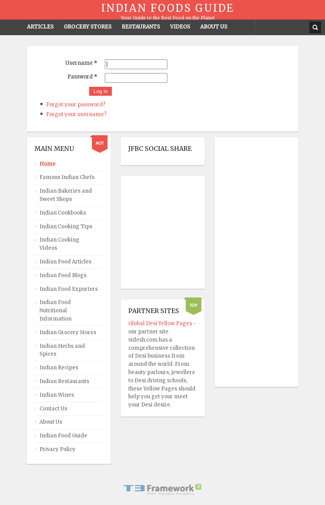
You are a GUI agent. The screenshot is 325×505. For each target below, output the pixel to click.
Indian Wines (57, 395)
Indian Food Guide (63, 435)
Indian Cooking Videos (59, 243)
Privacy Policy (57, 449)
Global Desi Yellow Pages (160, 323)
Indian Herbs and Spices (62, 350)
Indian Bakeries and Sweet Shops (66, 195)
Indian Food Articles (66, 261)
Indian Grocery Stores (68, 332)
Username (81, 63)
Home (48, 164)
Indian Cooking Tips (66, 226)
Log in (100, 91)
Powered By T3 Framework (163, 489)
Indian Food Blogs (63, 275)
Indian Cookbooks (63, 213)
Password (82, 76)
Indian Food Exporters (69, 289)
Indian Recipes (59, 367)
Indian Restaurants (64, 381)
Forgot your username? (76, 114)
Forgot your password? (76, 104)
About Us (51, 422)
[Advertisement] (253, 262)
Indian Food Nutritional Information (56, 310)
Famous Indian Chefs (67, 177)
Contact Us (53, 408)
